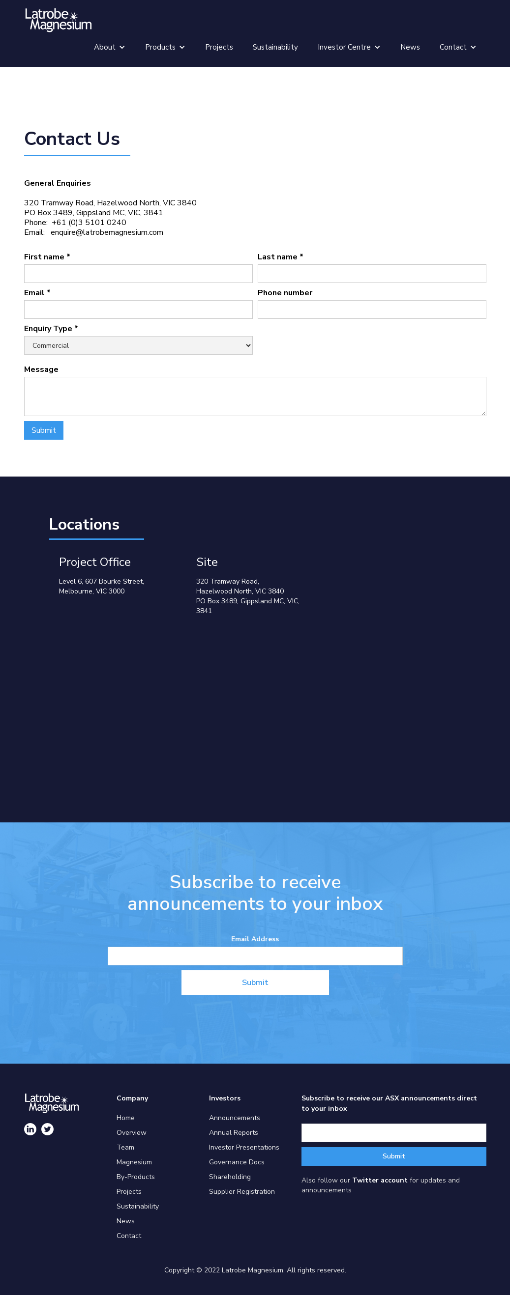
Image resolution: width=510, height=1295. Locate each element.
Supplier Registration (242, 1191)
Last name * (280, 257)
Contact (129, 1235)
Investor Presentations (244, 1147)
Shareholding (230, 1177)
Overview (132, 1132)
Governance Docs (237, 1162)
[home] (58, 20)
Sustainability (275, 47)
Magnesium (134, 1162)
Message (41, 369)
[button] (109, 47)
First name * (47, 257)
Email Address (255, 939)
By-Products (136, 1177)
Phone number (285, 293)
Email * (37, 293)
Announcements (234, 1118)
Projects (219, 47)
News (410, 47)
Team (125, 1147)
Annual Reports (233, 1132)
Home (126, 1118)
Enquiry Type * (51, 329)
